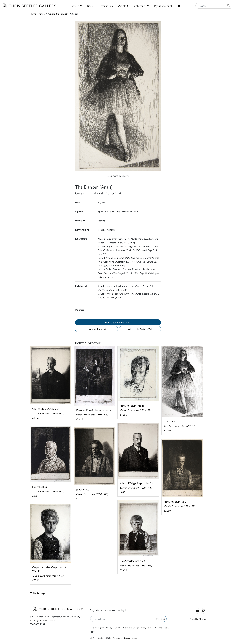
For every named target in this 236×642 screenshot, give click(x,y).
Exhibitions (106, 6)
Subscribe (160, 618)
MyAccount (163, 6)
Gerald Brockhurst (57, 13)
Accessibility (118, 637)
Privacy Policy (146, 627)
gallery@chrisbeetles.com (42, 620)
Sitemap (135, 637)
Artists (42, 13)
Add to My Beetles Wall (140, 329)
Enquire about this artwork (118, 322)
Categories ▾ (141, 6)
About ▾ (77, 6)
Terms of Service (163, 627)
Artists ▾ (123, 6)
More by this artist (96, 329)
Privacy (127, 637)
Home (33, 13)
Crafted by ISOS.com (198, 618)
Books (90, 6)
